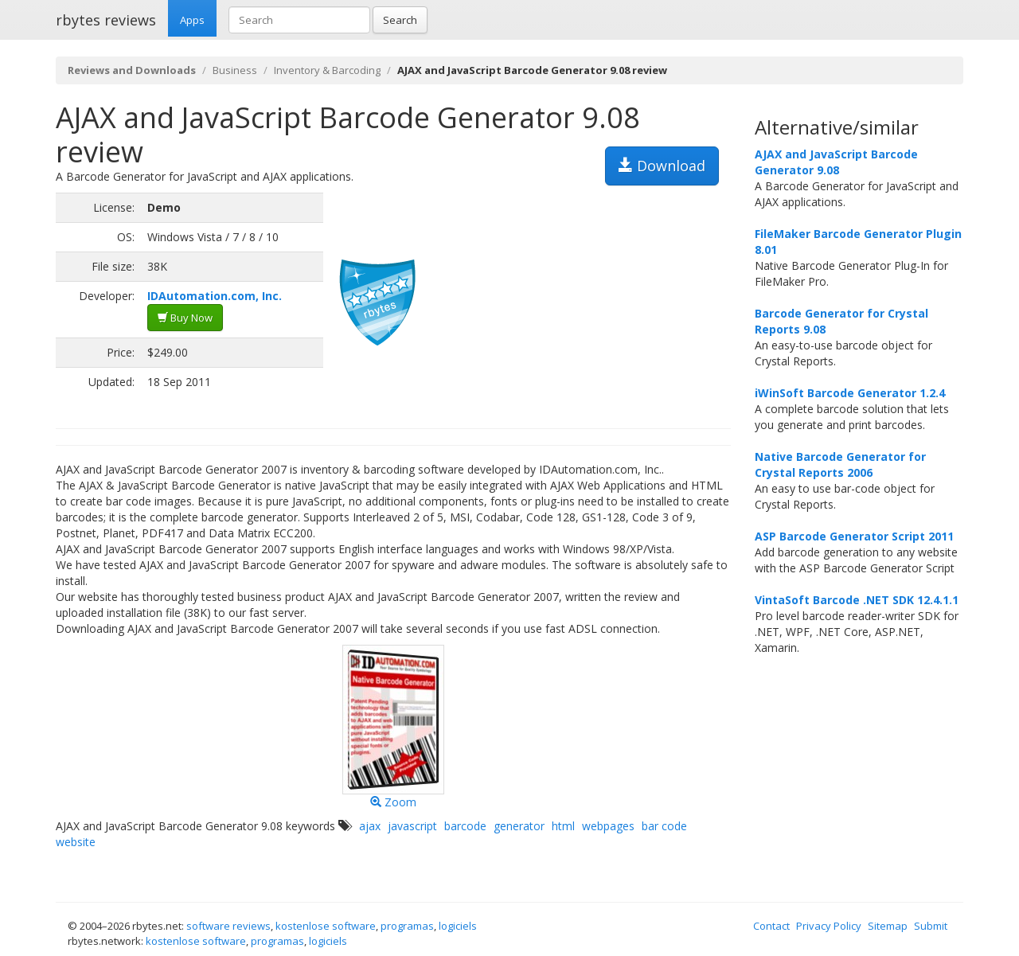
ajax (370, 825)
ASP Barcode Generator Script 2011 (854, 536)
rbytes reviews (106, 19)
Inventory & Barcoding (327, 70)
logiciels (458, 926)
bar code (664, 825)
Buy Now (185, 317)
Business (235, 70)
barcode (465, 825)
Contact (771, 926)
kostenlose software (325, 926)
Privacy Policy (828, 926)
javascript (412, 825)
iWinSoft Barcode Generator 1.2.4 (850, 392)
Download (662, 165)
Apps (192, 20)
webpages (608, 825)
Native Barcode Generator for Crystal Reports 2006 (840, 464)
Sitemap (888, 926)
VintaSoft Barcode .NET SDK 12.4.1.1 (856, 599)
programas (407, 926)
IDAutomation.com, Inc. (214, 295)
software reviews (228, 926)
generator (519, 825)
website (76, 841)
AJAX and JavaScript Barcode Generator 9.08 (836, 162)
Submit (930, 926)
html (563, 825)
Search (400, 20)
